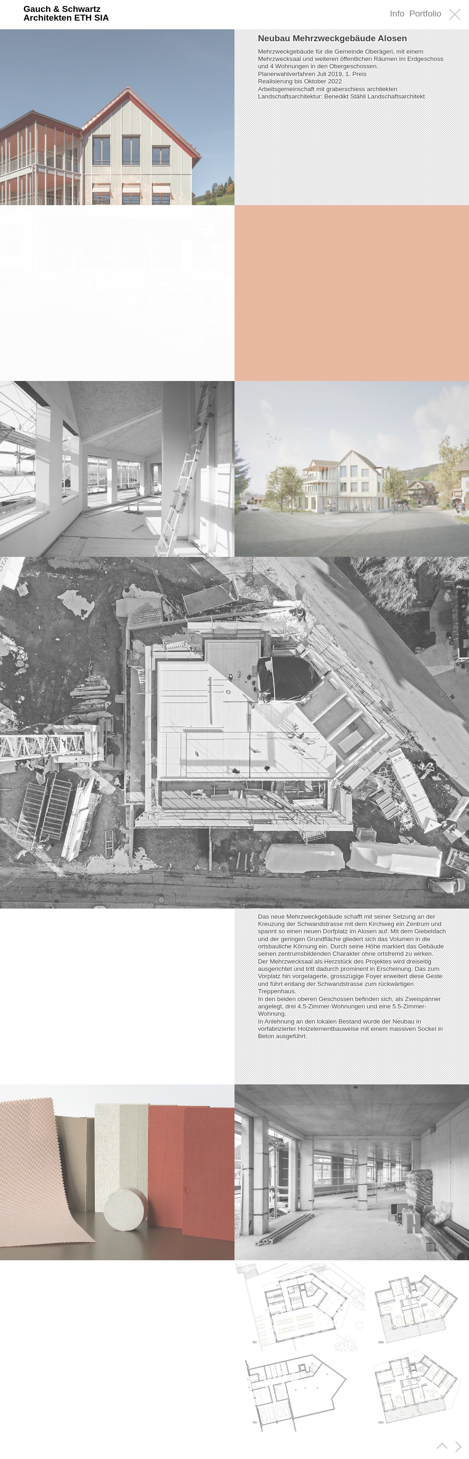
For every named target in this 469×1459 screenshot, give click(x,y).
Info (397, 13)
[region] (117, 996)
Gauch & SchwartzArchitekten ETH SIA (66, 13)
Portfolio (425, 13)
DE (366, 14)
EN (380, 14)
